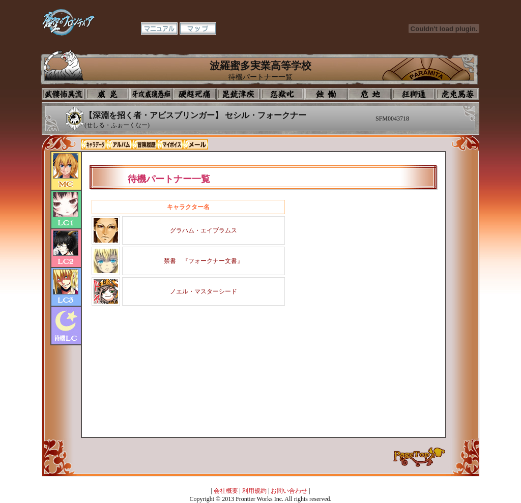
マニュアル (159, 28)
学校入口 (151, 94)
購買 (457, 94)
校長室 (195, 94)
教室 (414, 94)
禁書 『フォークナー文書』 (203, 260)
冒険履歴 (144, 144)
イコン (107, 94)
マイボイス (170, 144)
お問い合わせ (289, 490)
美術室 (238, 94)
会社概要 (226, 490)
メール (195, 144)
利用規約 (254, 490)
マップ (198, 28)
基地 (370, 94)
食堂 (326, 94)
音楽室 (282, 94)
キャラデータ (93, 144)
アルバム (119, 144)
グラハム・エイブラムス (203, 230)
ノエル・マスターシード (203, 291)
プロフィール (63, 94)
